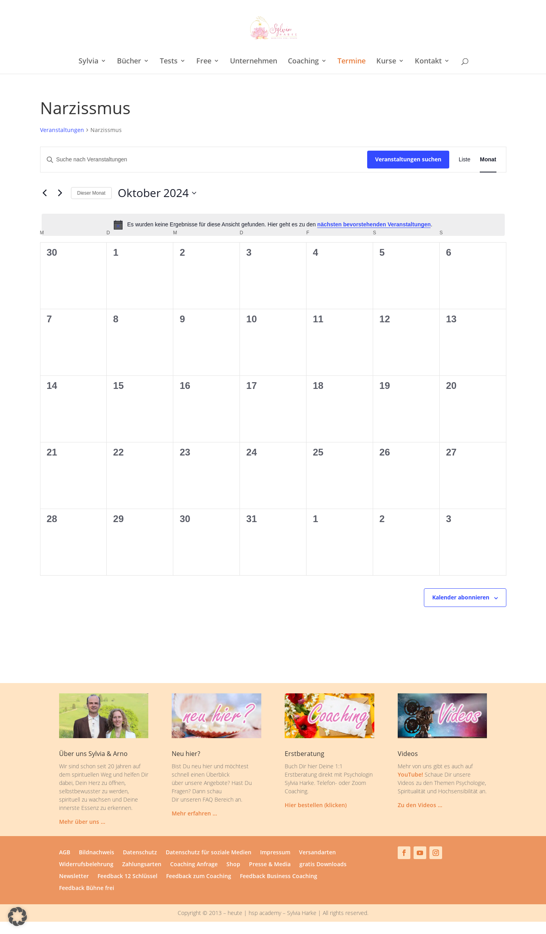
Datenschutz (140, 853)
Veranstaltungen (62, 130)
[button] (17, 916)
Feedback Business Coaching (278, 876)
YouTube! (410, 774)
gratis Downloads (323, 864)
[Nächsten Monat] (60, 193)
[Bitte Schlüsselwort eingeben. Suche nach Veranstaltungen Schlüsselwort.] (203, 159)
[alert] (273, 225)
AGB (64, 853)
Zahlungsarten (141, 864)
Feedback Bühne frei (86, 888)
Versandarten (317, 853)
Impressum (275, 853)
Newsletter (74, 876)
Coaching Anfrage (194, 864)
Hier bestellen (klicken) (316, 805)
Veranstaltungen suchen (408, 159)
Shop (233, 864)
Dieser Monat (91, 193)
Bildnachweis (96, 853)
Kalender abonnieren (460, 597)
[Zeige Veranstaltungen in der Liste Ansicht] (465, 159)
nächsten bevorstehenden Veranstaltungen (374, 224)
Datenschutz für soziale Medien (208, 853)
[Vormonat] (45, 193)
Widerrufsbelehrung (86, 864)
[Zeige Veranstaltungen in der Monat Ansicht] (488, 159)
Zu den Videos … (420, 805)
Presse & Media (270, 864)
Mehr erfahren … (194, 813)
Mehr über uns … (82, 821)
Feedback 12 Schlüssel (127, 876)
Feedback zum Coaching (198, 876)
